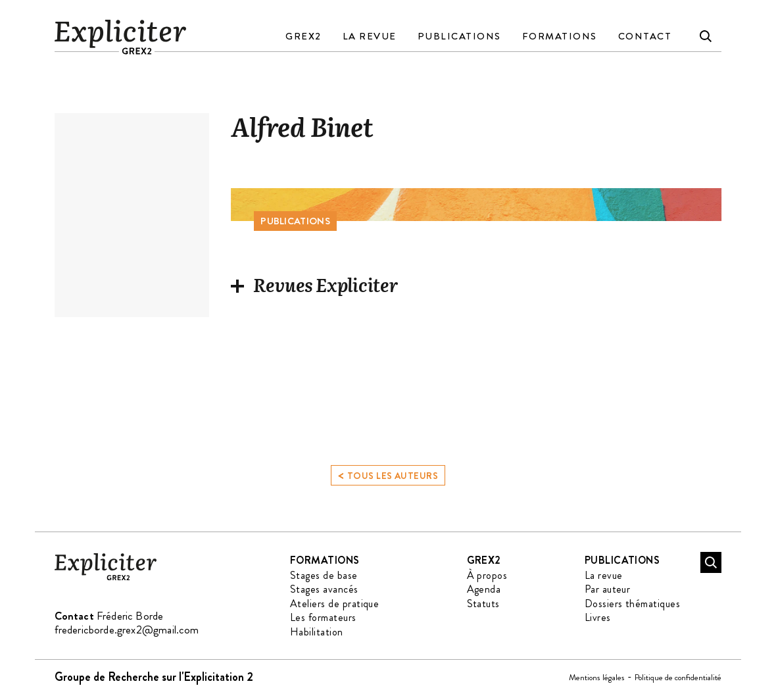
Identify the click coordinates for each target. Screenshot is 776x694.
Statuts (483, 603)
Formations (559, 36)
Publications (459, 36)
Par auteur (608, 589)
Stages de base (324, 575)
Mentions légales (597, 677)
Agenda (484, 589)
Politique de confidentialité (678, 677)
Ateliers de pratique (334, 603)
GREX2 (303, 36)
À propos (487, 575)
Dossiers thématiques (633, 603)
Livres (598, 617)
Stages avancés (324, 589)
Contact (645, 36)
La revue (370, 36)
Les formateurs (323, 617)
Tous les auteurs (388, 475)
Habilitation (316, 631)
